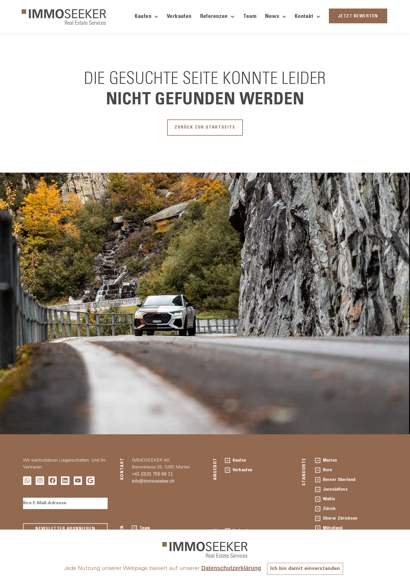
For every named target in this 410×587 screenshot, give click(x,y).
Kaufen (146, 17)
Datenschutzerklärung (228, 568)
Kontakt (307, 17)
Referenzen (217, 17)
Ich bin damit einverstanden (305, 569)
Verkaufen (179, 17)
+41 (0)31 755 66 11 (152, 476)
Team (250, 17)
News (275, 17)
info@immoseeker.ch (153, 483)
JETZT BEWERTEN (358, 16)
